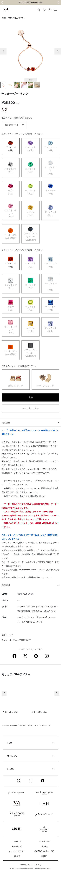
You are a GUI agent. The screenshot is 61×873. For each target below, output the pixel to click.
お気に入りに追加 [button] (30, 408)
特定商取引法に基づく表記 (44, 851)
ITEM (9, 743)
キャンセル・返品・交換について (16, 640)
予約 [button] (31, 397)
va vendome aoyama (9, 725)
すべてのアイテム (26, 725)
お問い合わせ (17, 846)
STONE (10, 769)
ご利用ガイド (17, 841)
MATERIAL (12, 756)
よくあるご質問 (44, 841)
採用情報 (44, 856)
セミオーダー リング (42, 725)
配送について (7, 635)
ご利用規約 (44, 846)
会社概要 (17, 856)
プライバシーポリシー (17, 851)
